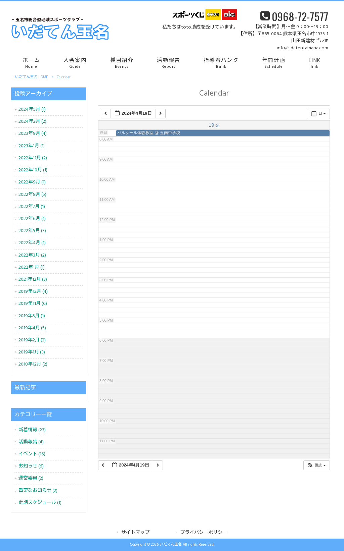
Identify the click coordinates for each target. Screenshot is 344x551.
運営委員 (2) (30, 478)
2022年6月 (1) (32, 219)
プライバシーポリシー (203, 532)
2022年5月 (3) (32, 231)
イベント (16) (31, 454)
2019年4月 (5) (32, 328)
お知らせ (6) (31, 466)
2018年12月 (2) (32, 364)
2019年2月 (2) (32, 340)
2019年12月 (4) (33, 291)
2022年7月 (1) (31, 207)
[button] (316, 465)
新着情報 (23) (32, 430)
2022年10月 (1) (32, 170)
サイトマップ (135, 532)
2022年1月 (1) (31, 267)
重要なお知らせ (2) (37, 491)
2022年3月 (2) (32, 255)
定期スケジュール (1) (39, 503)
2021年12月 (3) (32, 279)
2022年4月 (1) (32, 243)
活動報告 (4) (31, 442)
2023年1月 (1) (31, 146)
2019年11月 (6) (32, 304)
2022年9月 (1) (32, 182)
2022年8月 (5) (32, 195)
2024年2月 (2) (32, 121)
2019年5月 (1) (31, 316)
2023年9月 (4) (32, 133)
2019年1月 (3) (31, 352)
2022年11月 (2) (32, 158)
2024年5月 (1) (32, 109)
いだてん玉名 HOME (31, 77)
